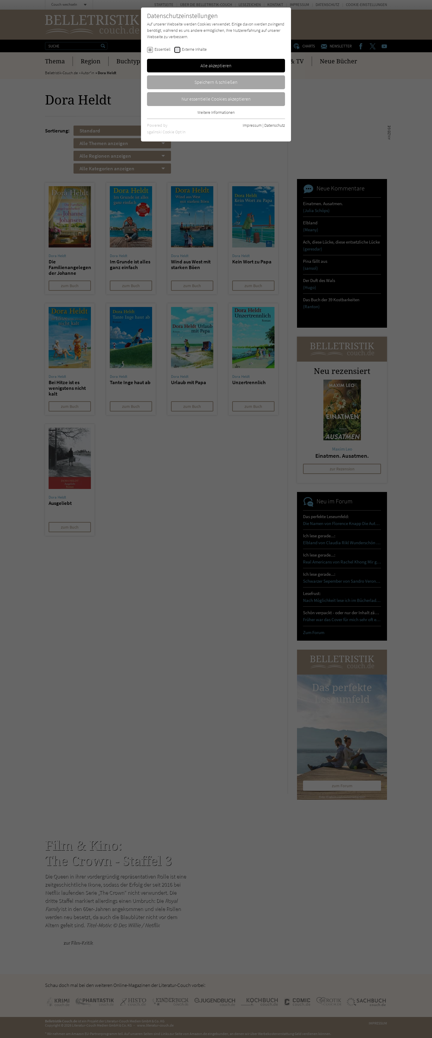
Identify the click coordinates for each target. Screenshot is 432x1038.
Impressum (252, 125)
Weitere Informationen (216, 112)
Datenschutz (274, 125)
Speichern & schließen (216, 82)
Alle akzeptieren (216, 65)
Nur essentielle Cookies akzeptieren (216, 99)
